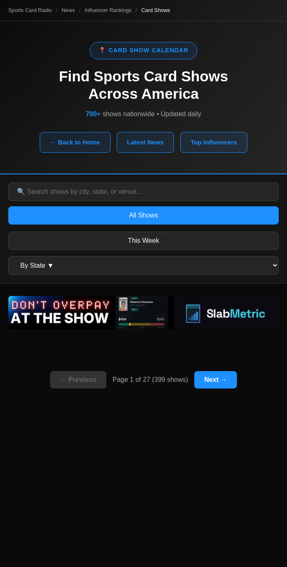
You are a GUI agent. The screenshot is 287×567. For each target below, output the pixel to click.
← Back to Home (75, 142)
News (68, 10)
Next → (215, 379)
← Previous (78, 379)
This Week (143, 240)
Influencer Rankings (107, 10)
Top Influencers (214, 142)
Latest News (145, 142)
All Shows (143, 215)
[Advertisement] (143, 492)
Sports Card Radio (30, 10)
